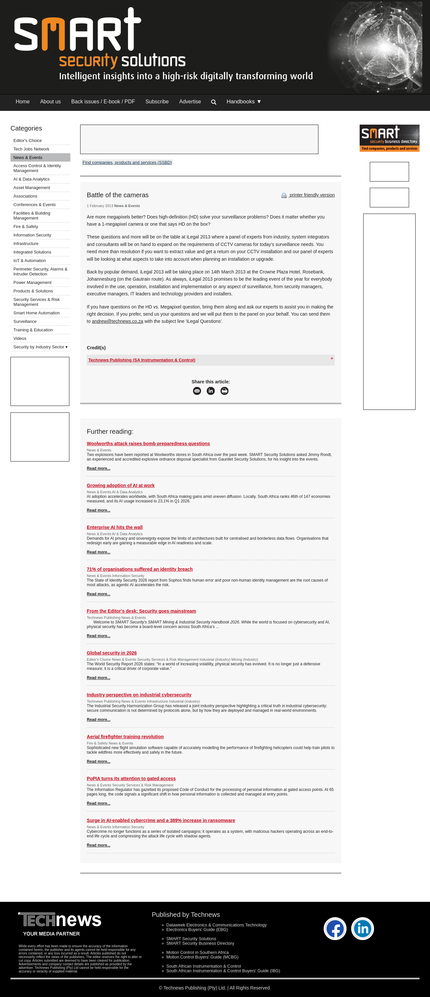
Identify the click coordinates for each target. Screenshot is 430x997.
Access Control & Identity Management (37, 168)
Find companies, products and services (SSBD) (127, 162)
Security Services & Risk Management (36, 302)
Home (23, 101)
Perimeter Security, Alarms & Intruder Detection (40, 271)
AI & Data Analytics (31, 179)
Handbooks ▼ (244, 101)
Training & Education (33, 329)
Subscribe (157, 101)
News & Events (27, 157)
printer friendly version (307, 195)
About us (50, 101)
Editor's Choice (27, 140)
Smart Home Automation (37, 312)
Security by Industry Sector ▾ (40, 346)
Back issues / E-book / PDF (103, 101)
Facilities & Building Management (31, 215)
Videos (20, 338)
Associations (25, 196)
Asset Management (31, 187)
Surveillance (25, 321)
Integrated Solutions (32, 252)
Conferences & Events (34, 204)
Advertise (190, 101)
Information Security (32, 235)
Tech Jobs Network (31, 149)
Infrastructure (26, 243)
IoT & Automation (29, 260)
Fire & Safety (25, 226)
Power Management (32, 282)
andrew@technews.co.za (117, 321)
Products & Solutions (33, 291)
